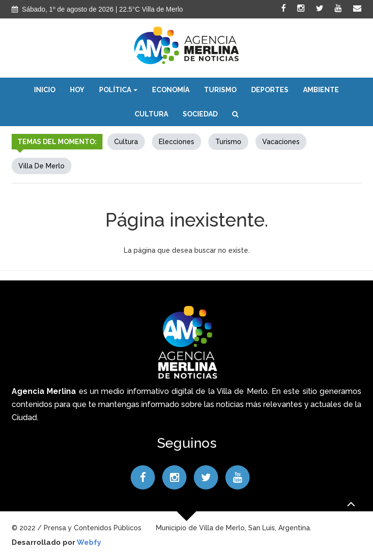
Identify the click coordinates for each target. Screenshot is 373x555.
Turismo (220, 90)
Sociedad (200, 114)
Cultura (151, 114)
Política (118, 90)
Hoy (77, 90)
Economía (170, 90)
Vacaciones (281, 142)
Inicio (44, 90)
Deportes (269, 90)
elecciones (176, 142)
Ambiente (321, 90)
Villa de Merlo (41, 166)
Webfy (89, 542)
